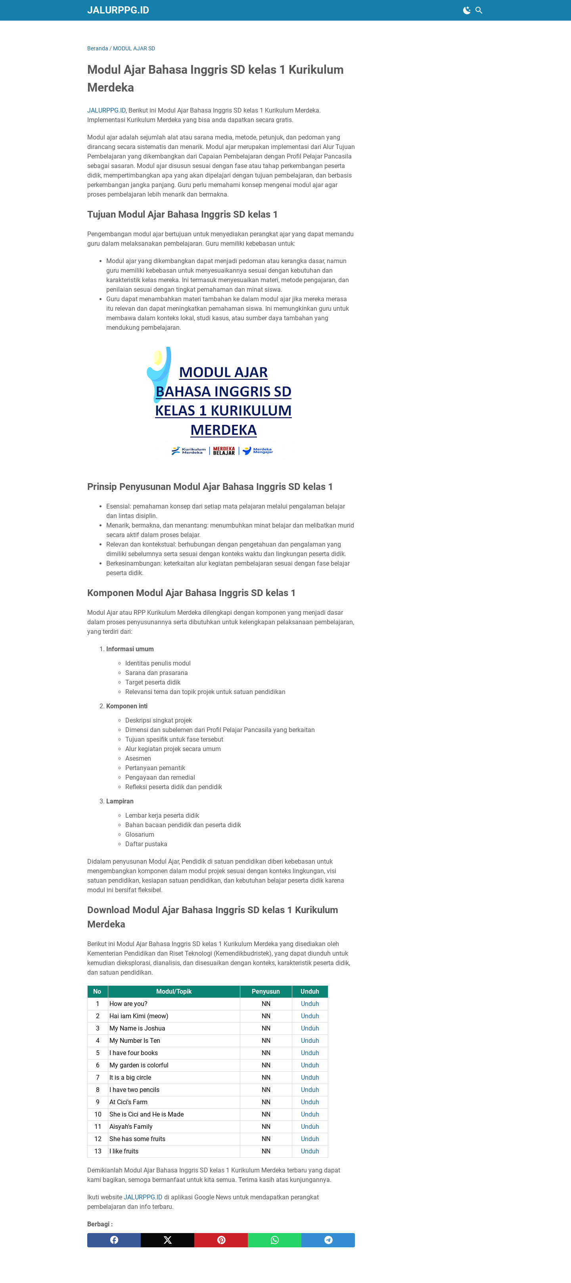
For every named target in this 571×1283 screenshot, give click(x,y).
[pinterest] (221, 1240)
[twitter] (167, 1240)
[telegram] (328, 1240)
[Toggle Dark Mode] (467, 10)
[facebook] (114, 1240)
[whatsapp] (274, 1240)
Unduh (310, 1004)
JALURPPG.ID (118, 10)
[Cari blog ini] (479, 10)
